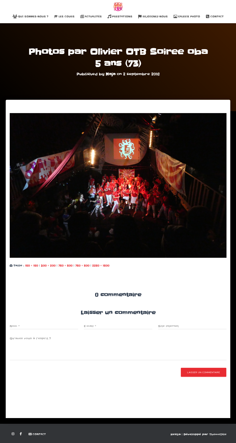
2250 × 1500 (100, 265)
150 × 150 (31, 265)
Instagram (13, 434)
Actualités (91, 16)
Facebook (21, 434)
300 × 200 (48, 265)
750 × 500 (65, 265)
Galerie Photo (186, 16)
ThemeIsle (217, 434)
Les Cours (64, 16)
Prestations (119, 16)
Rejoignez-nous (153, 16)
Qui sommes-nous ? (30, 16)
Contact (215, 16)
